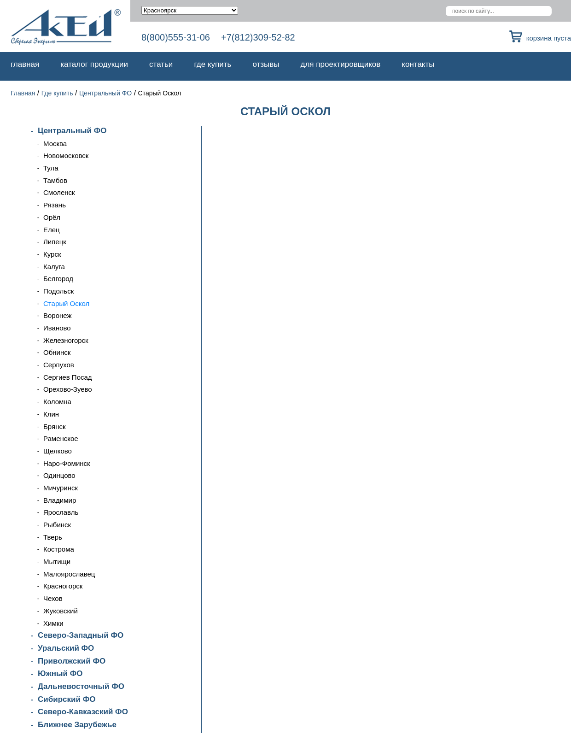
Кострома (58, 549)
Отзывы (265, 64)
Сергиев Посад (67, 377)
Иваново (57, 328)
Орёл (51, 217)
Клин (51, 414)
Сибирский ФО (66, 699)
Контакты (418, 64)
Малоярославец (69, 574)
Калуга (54, 267)
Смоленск (59, 192)
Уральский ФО (66, 648)
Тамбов (55, 180)
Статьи (161, 64)
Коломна (57, 402)
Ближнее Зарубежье (77, 724)
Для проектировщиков (341, 64)
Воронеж (57, 315)
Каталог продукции (94, 64)
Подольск (58, 291)
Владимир (59, 500)
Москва (55, 143)
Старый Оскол (66, 303)
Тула (50, 168)
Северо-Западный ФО (80, 635)
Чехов (53, 598)
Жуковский (60, 611)
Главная (25, 64)
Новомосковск (65, 155)
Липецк (54, 242)
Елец (51, 230)
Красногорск (62, 586)
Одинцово (59, 475)
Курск (52, 254)
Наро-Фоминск (66, 463)
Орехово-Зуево (67, 389)
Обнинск (56, 352)
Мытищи (56, 561)
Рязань (54, 205)
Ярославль (60, 512)
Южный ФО (60, 673)
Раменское (60, 438)
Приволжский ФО (71, 661)
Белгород (58, 278)
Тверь (52, 537)
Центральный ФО (105, 93)
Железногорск (65, 340)
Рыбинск (57, 525)
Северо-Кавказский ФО (83, 711)
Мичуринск (60, 488)
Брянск (54, 426)
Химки (53, 623)
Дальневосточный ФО (81, 686)
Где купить (212, 64)
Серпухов (58, 365)
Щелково (57, 451)
